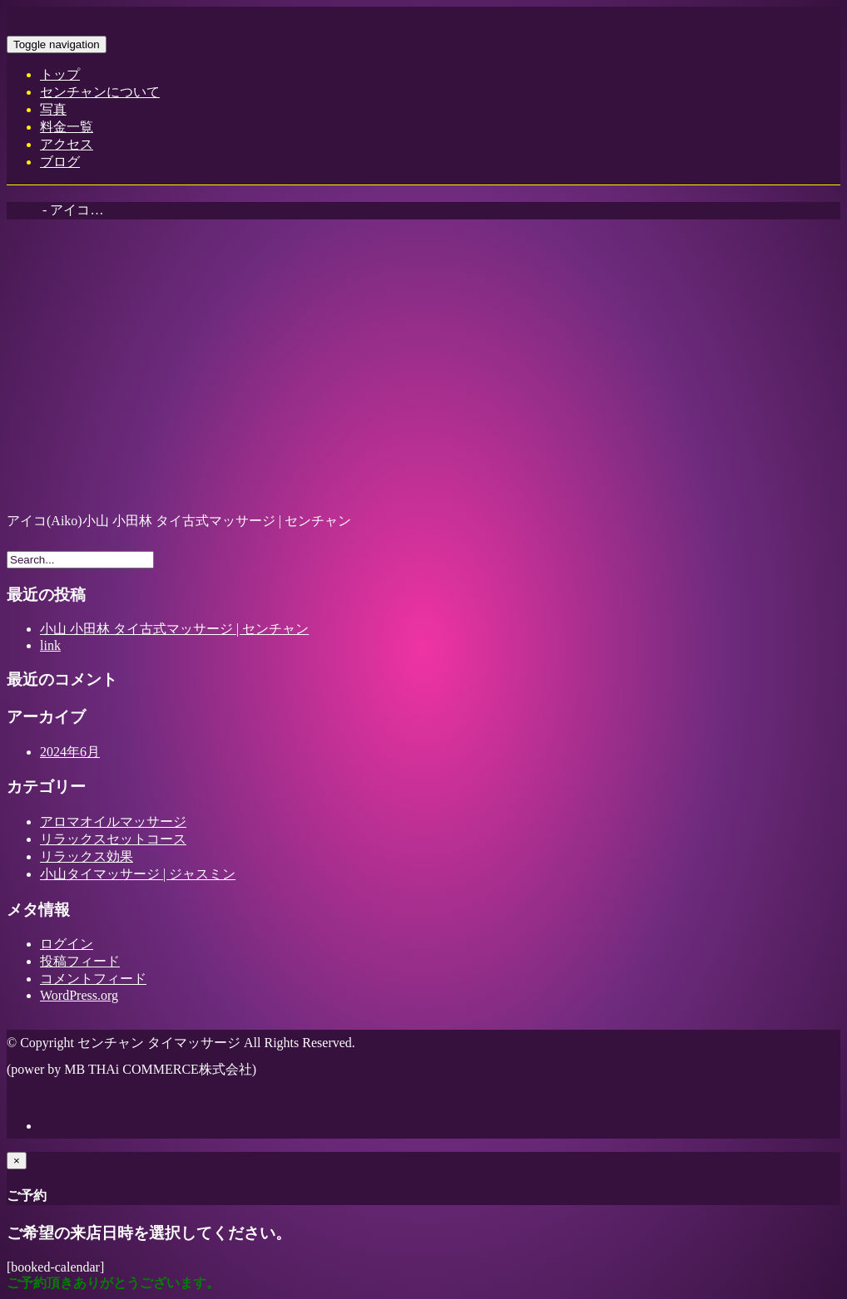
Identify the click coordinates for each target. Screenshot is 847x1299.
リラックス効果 (86, 856)
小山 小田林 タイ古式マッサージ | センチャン (174, 629)
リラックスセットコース (113, 839)
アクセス (66, 144)
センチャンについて (100, 92)
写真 (53, 109)
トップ (60, 74)
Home (23, 210)
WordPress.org (79, 995)
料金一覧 (66, 127)
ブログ (60, 162)
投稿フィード (80, 961)
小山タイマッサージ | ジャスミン (137, 874)
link (50, 645)
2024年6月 (70, 752)
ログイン (66, 944)
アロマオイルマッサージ (113, 821)
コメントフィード (93, 979)
